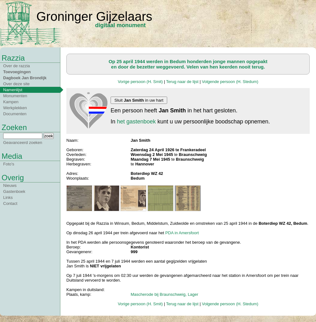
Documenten (15, 113)
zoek (48, 136)
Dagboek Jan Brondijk (24, 77)
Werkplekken (15, 107)
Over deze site (16, 83)
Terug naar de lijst (182, 81)
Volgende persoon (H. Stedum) (230, 81)
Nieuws (10, 185)
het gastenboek (136, 121)
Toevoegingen (17, 71)
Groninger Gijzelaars (94, 16)
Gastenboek (14, 191)
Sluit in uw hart (138, 100)
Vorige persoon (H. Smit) (140, 81)
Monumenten (15, 95)
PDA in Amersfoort (182, 232)
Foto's (8, 164)
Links (8, 197)
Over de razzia (16, 65)
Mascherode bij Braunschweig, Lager (164, 294)
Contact (10, 203)
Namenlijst (12, 89)
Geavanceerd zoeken (22, 142)
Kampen (10, 101)
